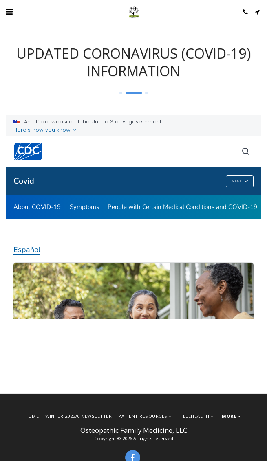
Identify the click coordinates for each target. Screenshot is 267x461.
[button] (9, 11)
